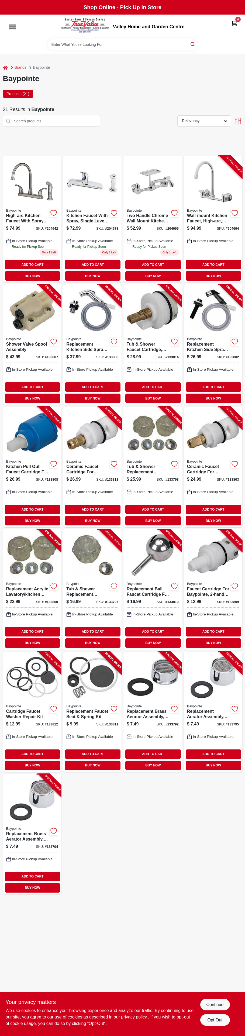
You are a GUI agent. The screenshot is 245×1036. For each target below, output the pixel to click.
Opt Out (214, 1020)
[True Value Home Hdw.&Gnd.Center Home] (85, 26)
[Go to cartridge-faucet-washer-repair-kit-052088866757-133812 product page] (32, 712)
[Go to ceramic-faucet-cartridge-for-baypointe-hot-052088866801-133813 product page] (92, 467)
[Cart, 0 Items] (234, 23)
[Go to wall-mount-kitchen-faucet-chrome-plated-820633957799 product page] (152, 219)
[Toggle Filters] (238, 121)
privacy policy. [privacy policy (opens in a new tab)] (134, 1017)
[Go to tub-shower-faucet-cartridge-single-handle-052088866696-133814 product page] (152, 344)
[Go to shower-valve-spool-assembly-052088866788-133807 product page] (32, 344)
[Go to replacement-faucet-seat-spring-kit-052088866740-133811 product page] (92, 712)
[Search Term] (122, 44)
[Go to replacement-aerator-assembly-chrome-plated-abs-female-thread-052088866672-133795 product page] (213, 712)
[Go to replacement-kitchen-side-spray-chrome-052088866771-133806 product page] (92, 344)
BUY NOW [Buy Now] (32, 276)
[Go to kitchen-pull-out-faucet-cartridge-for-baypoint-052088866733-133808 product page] (32, 467)
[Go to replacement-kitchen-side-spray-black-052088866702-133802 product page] (213, 344)
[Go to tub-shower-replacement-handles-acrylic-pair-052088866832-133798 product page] (152, 467)
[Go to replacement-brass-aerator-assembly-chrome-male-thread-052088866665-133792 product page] (152, 712)
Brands (20, 67)
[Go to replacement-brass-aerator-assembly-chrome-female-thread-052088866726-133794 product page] (32, 834)
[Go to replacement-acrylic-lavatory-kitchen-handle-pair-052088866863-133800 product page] (32, 589)
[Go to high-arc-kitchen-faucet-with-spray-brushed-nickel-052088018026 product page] (32, 219)
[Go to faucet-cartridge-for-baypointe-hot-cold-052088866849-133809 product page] (213, 589)
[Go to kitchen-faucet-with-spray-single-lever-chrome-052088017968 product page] (92, 219)
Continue (214, 1004)
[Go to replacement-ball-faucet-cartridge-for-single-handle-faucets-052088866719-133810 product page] (152, 589)
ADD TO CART (33, 265)
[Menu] (12, 26)
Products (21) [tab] (18, 94)
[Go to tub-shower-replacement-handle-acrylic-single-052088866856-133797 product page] (92, 589)
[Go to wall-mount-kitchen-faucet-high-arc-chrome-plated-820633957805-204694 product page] (213, 219)
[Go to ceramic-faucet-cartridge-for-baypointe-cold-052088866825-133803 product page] (213, 467)
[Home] (5, 67)
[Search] (193, 44)
